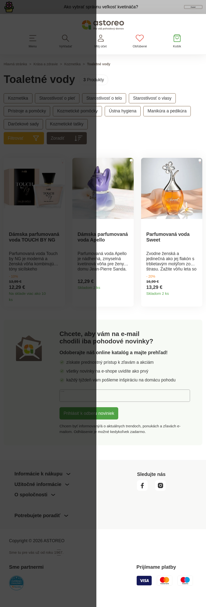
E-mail (69, 406)
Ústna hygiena (122, 120)
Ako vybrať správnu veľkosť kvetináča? (77, 11)
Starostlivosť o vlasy (152, 107)
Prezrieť (171, 11)
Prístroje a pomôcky (27, 120)
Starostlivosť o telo (104, 107)
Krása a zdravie (45, 73)
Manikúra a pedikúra (167, 120)
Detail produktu (59, 308)
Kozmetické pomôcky (77, 120)
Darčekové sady (23, 133)
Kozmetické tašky (66, 133)
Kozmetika (72, 73)
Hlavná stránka (15, 73)
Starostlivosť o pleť (57, 107)
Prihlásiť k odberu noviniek (88, 424)
